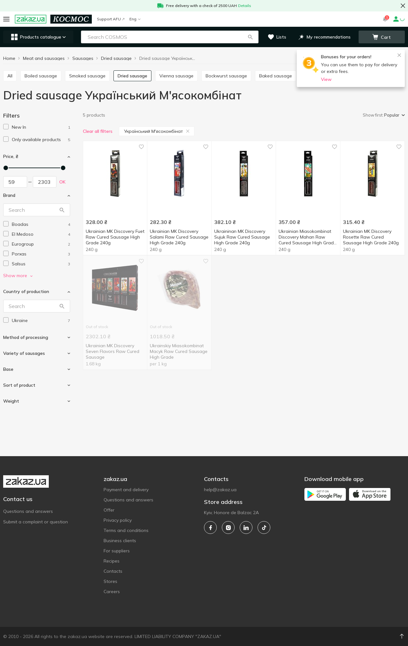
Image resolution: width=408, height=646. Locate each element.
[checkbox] (6, 126)
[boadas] (41, 224)
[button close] (403, 6)
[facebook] (210, 527)
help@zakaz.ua (220, 489)
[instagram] (228, 527)
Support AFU (110, 19)
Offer (109, 510)
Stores (110, 581)
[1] (41, 127)
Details (244, 5)
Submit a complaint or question (35, 522)
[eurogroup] (41, 244)
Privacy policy (118, 520)
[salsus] (41, 264)
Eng (135, 19)
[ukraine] (41, 320)
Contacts (113, 571)
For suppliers (117, 551)
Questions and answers (28, 511)
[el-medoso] (41, 234)
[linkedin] (246, 527)
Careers (112, 591)
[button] (250, 37)
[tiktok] (264, 527)
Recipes (112, 561)
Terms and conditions (126, 530)
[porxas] (41, 254)
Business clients (120, 540)
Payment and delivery (126, 489)
